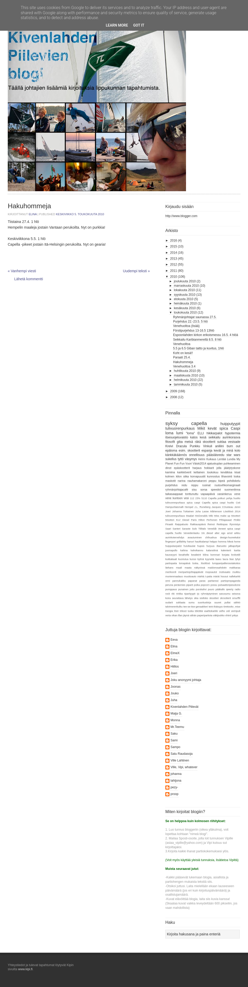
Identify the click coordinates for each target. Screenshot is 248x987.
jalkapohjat (234, 545)
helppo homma (218, 541)
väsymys (191, 459)
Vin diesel (207, 533)
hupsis (201, 545)
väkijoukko (219, 615)
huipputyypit (230, 424)
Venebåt (211, 528)
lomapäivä (184, 563)
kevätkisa (226, 472)
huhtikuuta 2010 (185, 371)
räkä (198, 442)
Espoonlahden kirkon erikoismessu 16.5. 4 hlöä (205, 335)
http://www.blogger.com (181, 216)
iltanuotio (221, 545)
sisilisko (204, 598)
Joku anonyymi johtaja (186, 680)
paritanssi (213, 580)
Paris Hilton (198, 519)
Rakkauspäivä (198, 524)
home (237, 541)
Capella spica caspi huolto (218, 502)
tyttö (181, 459)
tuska (191, 610)
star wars (233, 455)
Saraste (186, 528)
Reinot (211, 524)
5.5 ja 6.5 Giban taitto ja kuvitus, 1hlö (198, 348)
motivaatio (224, 572)
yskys (235, 615)
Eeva (174, 639)
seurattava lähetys (182, 598)
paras (202, 580)
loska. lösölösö (201, 563)
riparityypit (190, 593)
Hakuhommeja (183, 362)
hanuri (190, 541)
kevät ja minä (223, 450)
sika (196, 598)
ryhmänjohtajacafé (176, 489)
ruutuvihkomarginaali (227, 485)
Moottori (235, 515)
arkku (237, 533)
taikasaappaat (174, 493)
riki (173, 593)
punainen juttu (186, 589)
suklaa (221, 442)
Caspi (235, 428)
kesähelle (184, 554)
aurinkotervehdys (174, 537)
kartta (237, 550)
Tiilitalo (202, 528)
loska (237, 476)
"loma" (190, 433)
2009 (173, 391)
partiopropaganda (230, 580)
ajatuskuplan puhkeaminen (223, 463)
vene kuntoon (174, 498)
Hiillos (175, 666)
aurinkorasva (231, 437)
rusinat (206, 485)
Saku (174, 733)
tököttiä (199, 610)
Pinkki (237, 519)
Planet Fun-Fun (175, 463)
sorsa (203, 489)
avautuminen (195, 537)
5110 (204, 498)
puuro (211, 589)
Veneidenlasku (191, 533)
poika (197, 584)
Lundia (231, 459)
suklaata (180, 602)
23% (197, 498)
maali (179, 567)
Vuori (188, 463)
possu (214, 584)
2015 (173, 246)
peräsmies (179, 584)
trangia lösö (172, 610)
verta (168, 615)
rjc (198, 593)
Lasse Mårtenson (212, 511)
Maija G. (176, 713)
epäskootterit (182, 467)
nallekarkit (234, 576)
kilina (205, 554)
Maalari (190, 515)
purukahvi (201, 589)
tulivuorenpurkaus (180, 428)
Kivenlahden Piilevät (184, 707)
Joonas (176, 686)
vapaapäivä (208, 493)
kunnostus (213, 476)
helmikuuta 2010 (185, 380)
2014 (173, 252)
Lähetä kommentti (28, 279)
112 (192, 498)
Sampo (175, 747)
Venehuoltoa (181, 344)
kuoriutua (183, 559)
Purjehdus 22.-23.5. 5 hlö (190, 321)
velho (222, 610)
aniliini (219, 446)
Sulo (194, 528)
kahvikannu (197, 550)
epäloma (171, 450)
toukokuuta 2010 (185, 312)
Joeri (168, 511)
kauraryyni (171, 554)
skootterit (209, 442)
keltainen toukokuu (205, 472)
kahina (184, 550)
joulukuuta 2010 (185, 281)
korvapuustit (197, 476)
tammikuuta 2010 (186, 384)
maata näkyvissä (195, 567)
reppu (194, 485)
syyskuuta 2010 (184, 294)
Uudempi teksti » (136, 271)
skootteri (214, 598)
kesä (203, 437)
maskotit (170, 480)
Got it (138, 25)
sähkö (237, 602)
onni (167, 580)
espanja (207, 450)
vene (237, 493)
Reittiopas (222, 524)
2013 (173, 258)
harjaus (197, 467)
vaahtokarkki (211, 610)
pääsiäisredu (215, 455)
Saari (168, 528)
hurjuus (210, 545)
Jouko (175, 693)
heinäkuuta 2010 (185, 303)
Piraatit (169, 524)
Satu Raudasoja (181, 754)
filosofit (170, 442)
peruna (169, 584)
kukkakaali (171, 559)
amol (230, 533)
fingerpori (170, 541)
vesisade (234, 442)
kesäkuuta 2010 (185, 308)
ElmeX (175, 653)
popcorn (205, 584)
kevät (212, 428)
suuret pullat (222, 602)
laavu (218, 559)
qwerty (229, 589)
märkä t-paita (204, 576)
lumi (179, 433)
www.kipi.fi (25, 969)
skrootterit (225, 598)
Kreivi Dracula (176, 446)
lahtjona (176, 780)
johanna (176, 774)
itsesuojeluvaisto (176, 437)
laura (225, 559)
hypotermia (232, 433)
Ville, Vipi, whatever (184, 767)
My (238, 459)
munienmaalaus (174, 576)
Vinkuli (207, 446)
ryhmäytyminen (209, 593)
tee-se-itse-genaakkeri (195, 606)
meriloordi (170, 572)
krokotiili (235, 554)
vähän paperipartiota (201, 615)
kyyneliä (209, 559)
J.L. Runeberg (202, 506)
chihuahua (210, 537)
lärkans (169, 567)
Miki (211, 515)
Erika (174, 660)
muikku (236, 572)
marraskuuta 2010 (186, 285)
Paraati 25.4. (182, 357)
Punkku (195, 446)
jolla (218, 467)
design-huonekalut (230, 537)
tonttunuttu (191, 493)
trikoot (183, 610)
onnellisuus (197, 455)
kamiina (170, 472)
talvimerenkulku (174, 606)
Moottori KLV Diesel (177, 519)
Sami (174, 740)
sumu (192, 602)
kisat (237, 472)
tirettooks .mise (231, 606)
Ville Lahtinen (180, 760)
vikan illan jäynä (180, 615)
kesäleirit (196, 554)
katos (194, 437)
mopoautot (211, 572)
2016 (173, 240)
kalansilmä (212, 550)
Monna (175, 720)
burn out (233, 446)
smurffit (236, 598)
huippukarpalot (173, 545)
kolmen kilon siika (177, 476)
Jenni (237, 506)
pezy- (174, 787)
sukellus (170, 459)
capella (199, 423)
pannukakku (179, 580)
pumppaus (171, 589)
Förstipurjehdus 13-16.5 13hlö (193, 330)
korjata (225, 554)
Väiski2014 (199, 463)
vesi (186, 498)
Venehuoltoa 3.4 (184, 366)
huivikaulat (189, 545)
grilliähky (181, 541)
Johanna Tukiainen (183, 511)
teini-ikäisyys (216, 606)
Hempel (189, 506)
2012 (173, 264)
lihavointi (226, 476)
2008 (173, 397)
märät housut (220, 576)
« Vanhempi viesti (22, 271)
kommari (215, 554)
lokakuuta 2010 (184, 290)
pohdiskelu (233, 480)
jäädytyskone (232, 467)
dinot (168, 467)
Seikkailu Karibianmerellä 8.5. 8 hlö (197, 339)
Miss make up (222, 515)
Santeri (176, 528)
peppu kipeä (216, 480)
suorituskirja (204, 602)
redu (184, 485)
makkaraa (234, 567)
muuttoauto (190, 576)
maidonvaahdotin (217, 567)
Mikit (201, 428)
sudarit (169, 602)
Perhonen (211, 519)
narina (181, 480)
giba (180, 442)
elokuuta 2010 (183, 299)
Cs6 (238, 502)
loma (169, 433)
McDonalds (201, 515)
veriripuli (235, 610)
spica (223, 428)
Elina (33, 214)
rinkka (179, 593)
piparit (189, 584)
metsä (188, 442)
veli (228, 610)
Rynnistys (234, 524)
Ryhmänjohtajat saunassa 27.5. (194, 317)
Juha (198, 511)
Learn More (117, 25)
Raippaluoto (181, 524)
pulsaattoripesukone (229, 584)
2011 (173, 270)
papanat (192, 580)
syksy (171, 423)
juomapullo (171, 550)
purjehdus (171, 485)
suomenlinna (232, 489)
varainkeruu (224, 493)
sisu (194, 489)
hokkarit (209, 467)
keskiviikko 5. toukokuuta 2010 (80, 214)
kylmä (200, 559)
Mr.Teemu (177, 727)
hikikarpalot (214, 433)
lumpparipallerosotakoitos (226, 563)
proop (175, 794)
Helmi (201, 459)
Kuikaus (211, 459)
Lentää (221, 459)
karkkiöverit (184, 472)
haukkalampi (202, 541)
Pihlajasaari (225, 519)
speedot (216, 489)
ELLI (201, 433)
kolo (237, 450)
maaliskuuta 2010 (186, 375)
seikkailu (214, 437)
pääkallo (220, 589)
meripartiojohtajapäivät (190, 572)
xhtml (228, 615)
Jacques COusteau (222, 506)
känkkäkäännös (176, 455)
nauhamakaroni (196, 480)
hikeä (230, 541)
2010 (173, 276)
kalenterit (226, 550)
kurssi (193, 559)
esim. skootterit (189, 450)
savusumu (224, 593)
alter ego (220, 533)
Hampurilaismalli (174, 506)
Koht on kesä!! (183, 353)
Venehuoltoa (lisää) (186, 326)
